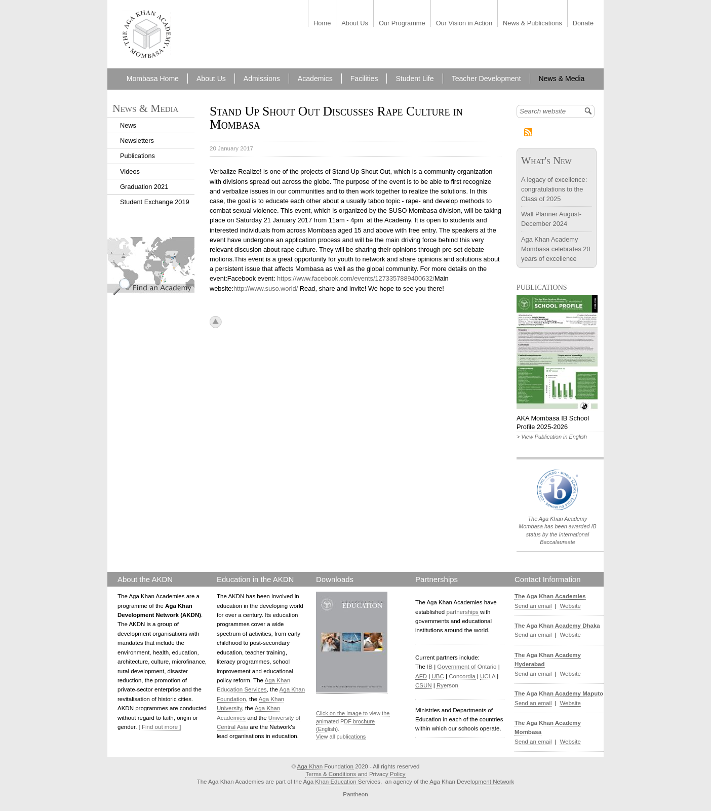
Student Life (414, 78)
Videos (130, 171)
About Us (354, 23)
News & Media (562, 78)
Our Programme (402, 23)
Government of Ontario (466, 667)
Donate (583, 23)
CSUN (423, 685)
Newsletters (137, 140)
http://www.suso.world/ (265, 288)
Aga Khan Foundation (325, 766)
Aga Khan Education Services (341, 782)
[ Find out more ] (160, 727)
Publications (137, 156)
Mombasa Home (153, 78)
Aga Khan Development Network (471, 782)
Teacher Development (486, 78)
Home (322, 23)
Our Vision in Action (464, 23)
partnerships (462, 612)
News (128, 125)
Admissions (262, 78)
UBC (437, 676)
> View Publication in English (552, 437)
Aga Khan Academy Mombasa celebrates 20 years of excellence (555, 249)
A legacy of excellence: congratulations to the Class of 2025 (554, 189)
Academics (315, 78)
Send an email (533, 606)
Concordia (462, 676)
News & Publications (532, 23)
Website (570, 606)
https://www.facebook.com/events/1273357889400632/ (355, 278)
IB (429, 667)
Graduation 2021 (144, 186)
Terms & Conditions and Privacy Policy (355, 774)
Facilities (364, 78)
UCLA (487, 676)
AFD (421, 676)
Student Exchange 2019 (154, 202)
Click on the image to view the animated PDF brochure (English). (352, 721)
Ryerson (447, 685)
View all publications (341, 736)
